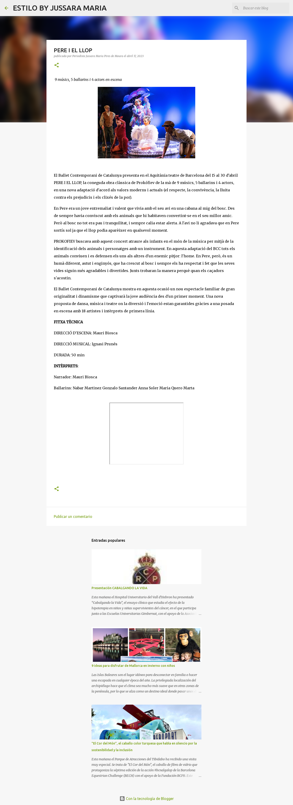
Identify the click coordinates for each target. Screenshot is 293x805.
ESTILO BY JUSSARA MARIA (60, 8)
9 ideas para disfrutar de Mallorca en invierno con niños (133, 666)
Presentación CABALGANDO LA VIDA (119, 588)
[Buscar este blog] (265, 8)
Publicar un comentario (73, 516)
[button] (56, 65)
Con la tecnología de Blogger (146, 799)
